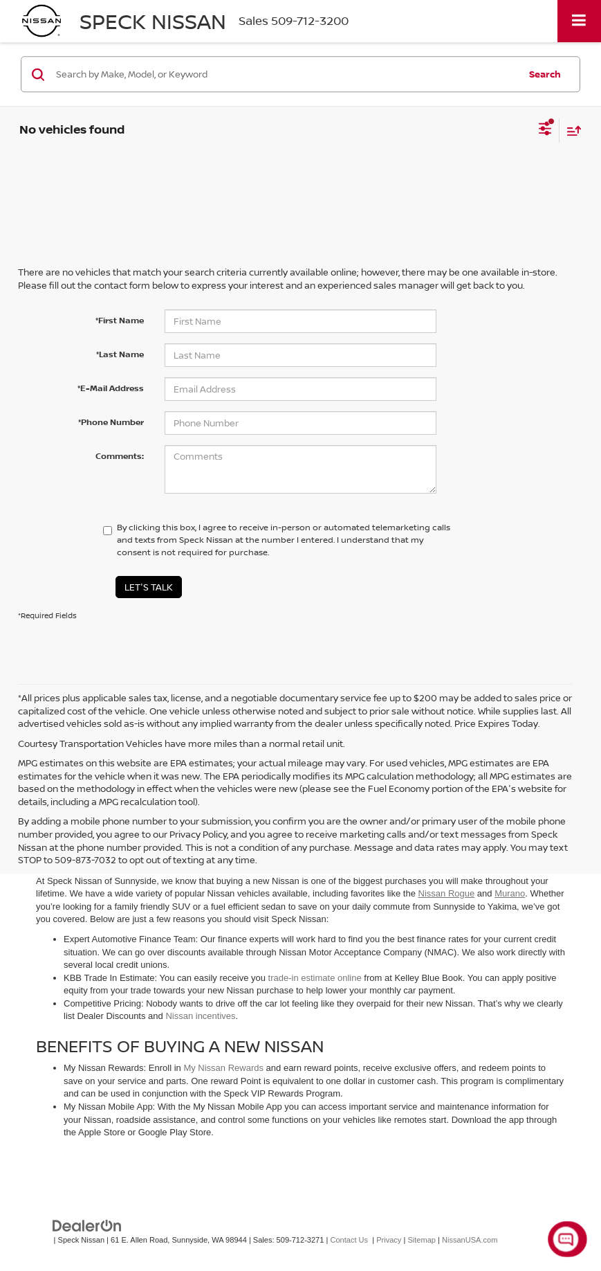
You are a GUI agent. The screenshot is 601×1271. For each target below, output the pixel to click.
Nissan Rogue (446, 893)
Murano (509, 893)
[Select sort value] (571, 130)
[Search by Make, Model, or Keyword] (286, 74)
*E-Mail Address (110, 388)
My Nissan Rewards (223, 1068)
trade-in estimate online (315, 978)
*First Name (119, 320)
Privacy (388, 1240)
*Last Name (120, 354)
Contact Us (349, 1240)
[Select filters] (545, 130)
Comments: (119, 456)
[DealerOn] (87, 1225)
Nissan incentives (200, 1016)
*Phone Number (111, 422)
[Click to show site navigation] (579, 21)
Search (545, 74)
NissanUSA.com (469, 1240)
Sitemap (421, 1240)
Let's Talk (148, 587)
